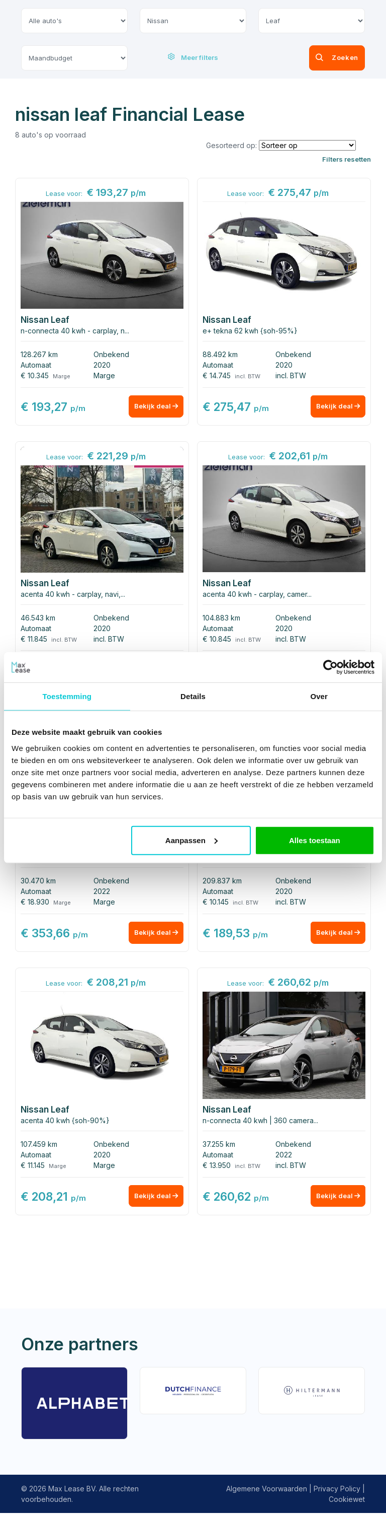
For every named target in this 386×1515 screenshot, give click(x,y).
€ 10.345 (35, 375)
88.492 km (220, 354)
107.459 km (39, 1145)
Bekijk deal (153, 408)
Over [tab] (319, 696)
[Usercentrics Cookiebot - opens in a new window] (330, 667)
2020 (102, 365)
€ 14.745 (217, 375)
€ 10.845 (217, 639)
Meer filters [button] (193, 57)
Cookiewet (347, 1501)
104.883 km (221, 618)
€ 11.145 (33, 1166)
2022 (101, 892)
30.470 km (38, 881)
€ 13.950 (217, 1166)
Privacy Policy (337, 1490)
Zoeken (321, 57)
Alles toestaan (314, 840)
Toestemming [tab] (67, 696)
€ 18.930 (35, 903)
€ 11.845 (34, 639)
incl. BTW (290, 375)
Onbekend (111, 354)
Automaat (36, 365)
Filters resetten (346, 159)
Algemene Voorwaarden (266, 1490)
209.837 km (222, 881)
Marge (104, 375)
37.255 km (219, 1145)
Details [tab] (193, 696)
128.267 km (39, 354)
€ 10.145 (216, 903)
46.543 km (38, 618)
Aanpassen (191, 840)
